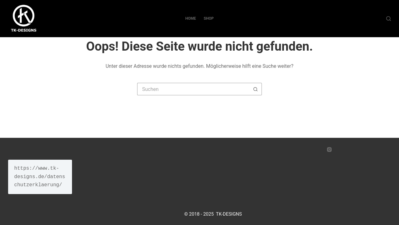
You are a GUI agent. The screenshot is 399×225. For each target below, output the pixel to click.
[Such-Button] (255, 89)
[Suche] (388, 18)
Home (190, 18)
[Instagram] (329, 149)
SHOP (209, 18)
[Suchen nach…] (193, 89)
